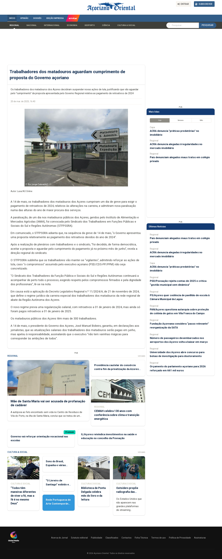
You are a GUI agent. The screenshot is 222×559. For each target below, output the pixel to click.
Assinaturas (200, 537)
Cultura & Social (126, 25)
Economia (72, 25)
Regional (14, 25)
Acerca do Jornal (59, 537)
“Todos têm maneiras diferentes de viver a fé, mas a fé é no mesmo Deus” (23, 495)
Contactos (126, 537)
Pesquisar (207, 25)
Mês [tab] (201, 120)
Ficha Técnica (141, 537)
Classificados (111, 537)
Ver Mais (141, 356)
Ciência (106, 25)
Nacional (32, 25)
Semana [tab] (180, 120)
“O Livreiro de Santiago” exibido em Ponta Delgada (58, 484)
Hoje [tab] (159, 120)
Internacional (52, 25)
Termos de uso (158, 537)
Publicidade (96, 537)
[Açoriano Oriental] (13, 543)
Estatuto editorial (79, 537)
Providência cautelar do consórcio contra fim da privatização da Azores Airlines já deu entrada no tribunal (116, 369)
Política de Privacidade (180, 537)
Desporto (90, 25)
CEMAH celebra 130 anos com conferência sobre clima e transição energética (116, 414)
